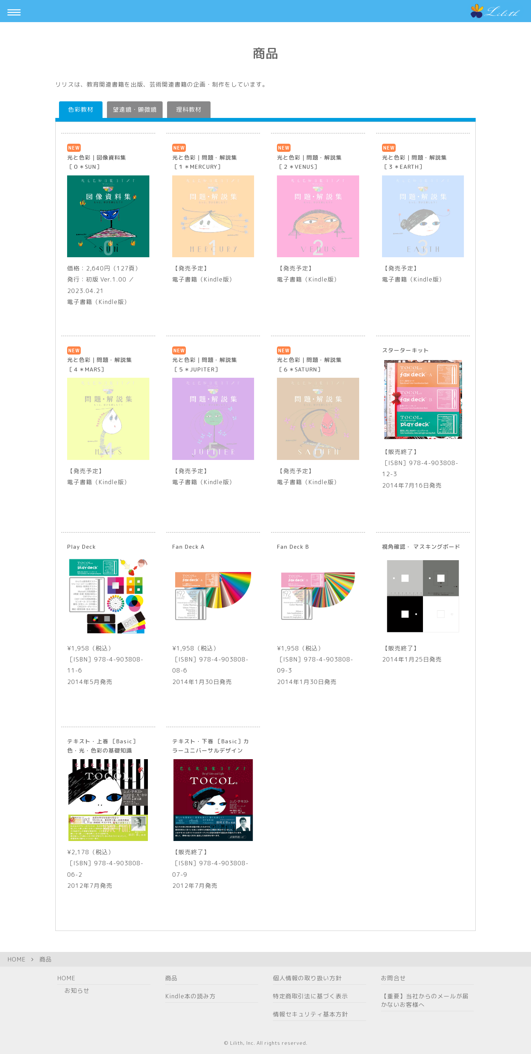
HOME (16, 959)
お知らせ (77, 991)
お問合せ (393, 978)
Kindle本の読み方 (190, 996)
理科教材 (188, 109)
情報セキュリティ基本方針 (310, 1014)
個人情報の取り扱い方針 (307, 978)
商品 (45, 959)
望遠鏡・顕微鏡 (135, 109)
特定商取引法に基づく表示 (310, 996)
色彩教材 (80, 109)
